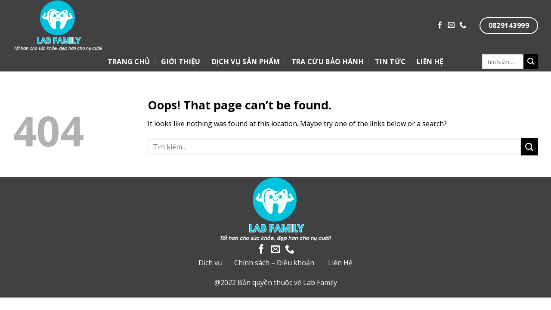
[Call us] (462, 25)
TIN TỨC (390, 61)
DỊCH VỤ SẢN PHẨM (246, 61)
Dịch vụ (210, 262)
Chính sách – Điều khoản (274, 262)
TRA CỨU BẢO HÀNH (327, 61)
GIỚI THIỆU (180, 61)
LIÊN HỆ (430, 61)
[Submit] (530, 61)
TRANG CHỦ (129, 61)
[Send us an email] (451, 25)
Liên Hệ (340, 262)
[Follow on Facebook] (439, 25)
